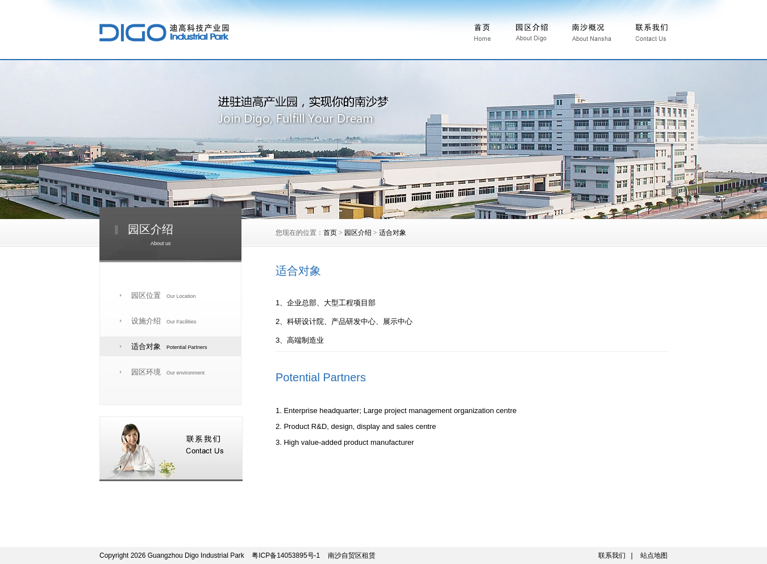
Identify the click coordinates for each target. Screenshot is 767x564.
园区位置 (163, 295)
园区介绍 (358, 233)
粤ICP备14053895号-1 (286, 555)
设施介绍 (164, 321)
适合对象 (392, 233)
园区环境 (168, 372)
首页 (330, 233)
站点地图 (654, 555)
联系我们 (612, 555)
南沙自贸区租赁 (352, 555)
